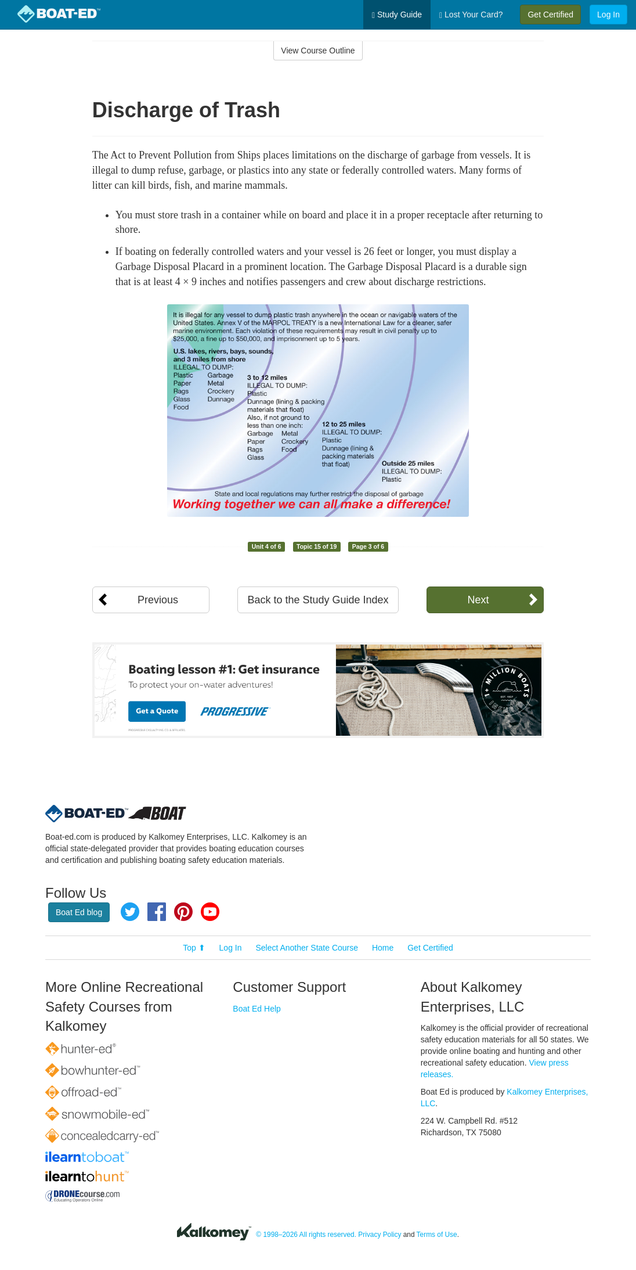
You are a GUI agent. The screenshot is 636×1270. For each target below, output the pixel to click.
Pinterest (183, 911)
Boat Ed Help (257, 1008)
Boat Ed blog (79, 912)
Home (382, 947)
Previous (158, 600)
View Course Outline (318, 50)
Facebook (156, 911)
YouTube (210, 911)
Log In (608, 14)
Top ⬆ (194, 947)
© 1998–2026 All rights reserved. (306, 1235)
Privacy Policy (379, 1235)
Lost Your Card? (471, 15)
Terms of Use (437, 1235)
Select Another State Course (306, 947)
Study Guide (397, 15)
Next (478, 600)
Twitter (130, 911)
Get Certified (550, 14)
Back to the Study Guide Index (317, 600)
